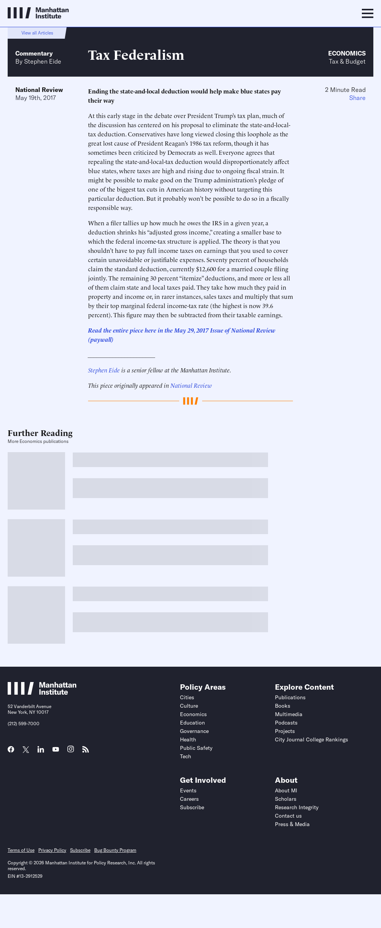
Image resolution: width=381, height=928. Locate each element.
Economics (347, 53)
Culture (189, 705)
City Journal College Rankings (311, 739)
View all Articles (37, 33)
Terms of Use (21, 850)
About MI (286, 790)
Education (192, 722)
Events (188, 790)
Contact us (288, 815)
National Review (39, 89)
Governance (194, 731)
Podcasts (286, 722)
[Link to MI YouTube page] (55, 750)
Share (357, 97)
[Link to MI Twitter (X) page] (26, 750)
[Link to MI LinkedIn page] (41, 752)
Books (282, 705)
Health (188, 739)
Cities (187, 697)
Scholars (285, 798)
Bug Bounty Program (115, 850)
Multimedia (289, 714)
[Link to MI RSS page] (85, 752)
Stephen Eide (42, 61)
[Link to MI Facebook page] (11, 752)
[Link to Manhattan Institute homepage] (42, 692)
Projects (285, 731)
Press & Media (292, 824)
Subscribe (192, 807)
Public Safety (196, 747)
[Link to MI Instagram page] (70, 752)
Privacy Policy (52, 850)
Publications (290, 697)
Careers (189, 798)
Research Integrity (297, 807)
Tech (185, 756)
